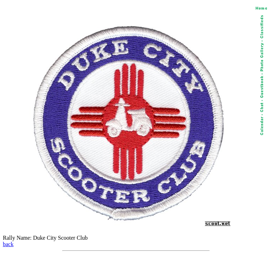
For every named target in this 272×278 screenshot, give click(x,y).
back (8, 244)
